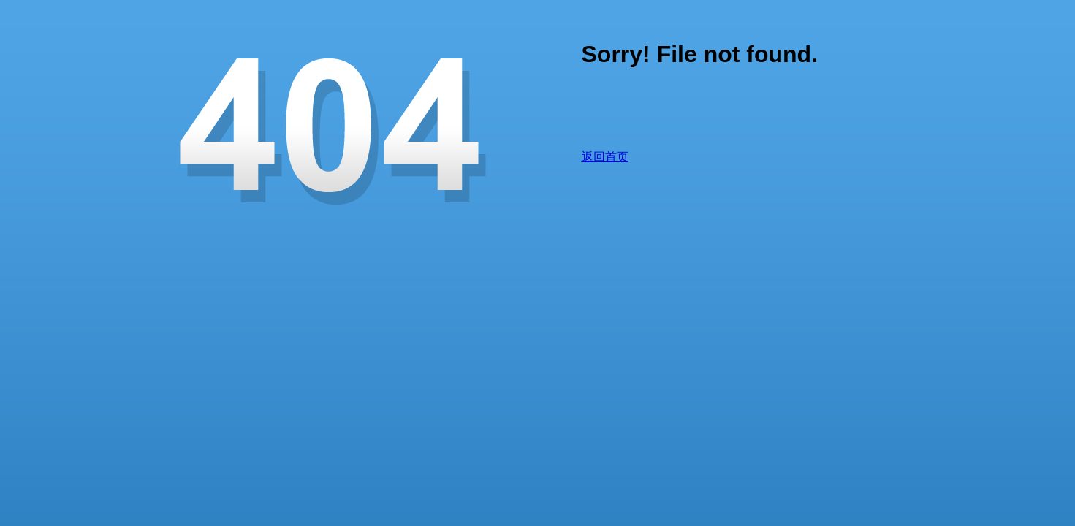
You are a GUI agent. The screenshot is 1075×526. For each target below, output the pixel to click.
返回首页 (605, 156)
